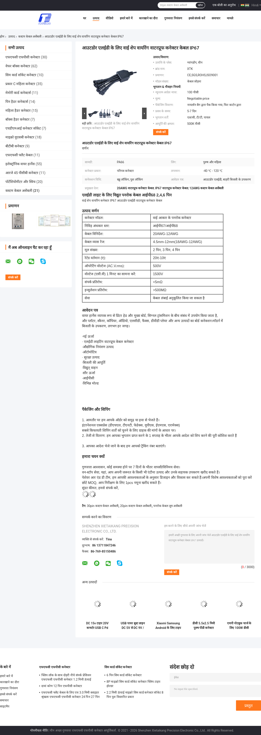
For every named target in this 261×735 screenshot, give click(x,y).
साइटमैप (5, 706)
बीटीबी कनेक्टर (14, 146)
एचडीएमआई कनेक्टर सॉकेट (23, 128)
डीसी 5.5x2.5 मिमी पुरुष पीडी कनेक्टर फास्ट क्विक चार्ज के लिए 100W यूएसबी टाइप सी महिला (203, 626)
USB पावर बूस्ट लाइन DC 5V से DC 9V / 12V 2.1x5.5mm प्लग (133, 626)
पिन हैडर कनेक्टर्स (16, 102)
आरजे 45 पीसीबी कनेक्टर (21, 173)
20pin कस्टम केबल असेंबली (136, 506)
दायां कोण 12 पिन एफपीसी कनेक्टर (61, 686)
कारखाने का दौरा (148, 18)
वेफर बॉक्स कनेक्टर (17, 66)
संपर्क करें (161, 132)
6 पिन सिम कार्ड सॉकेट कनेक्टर (124, 675)
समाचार (216, 18)
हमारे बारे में (126, 18)
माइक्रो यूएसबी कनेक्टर (19, 137)
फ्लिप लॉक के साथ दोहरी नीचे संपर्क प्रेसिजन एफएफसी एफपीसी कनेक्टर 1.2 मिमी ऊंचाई (66, 677)
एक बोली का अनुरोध (224, 5)
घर (84, 18)
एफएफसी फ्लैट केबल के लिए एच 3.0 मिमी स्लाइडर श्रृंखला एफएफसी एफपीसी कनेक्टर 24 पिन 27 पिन (70, 695)
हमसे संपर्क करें (197, 18)
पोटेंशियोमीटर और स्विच (20, 182)
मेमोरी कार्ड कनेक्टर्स (18, 93)
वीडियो (109, 18)
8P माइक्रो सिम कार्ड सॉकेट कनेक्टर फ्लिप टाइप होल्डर (133, 684)
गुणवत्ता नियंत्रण (173, 18)
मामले (230, 18)
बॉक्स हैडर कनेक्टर (17, 119)
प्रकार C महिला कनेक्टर (20, 84)
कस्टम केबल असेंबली (30, 36)
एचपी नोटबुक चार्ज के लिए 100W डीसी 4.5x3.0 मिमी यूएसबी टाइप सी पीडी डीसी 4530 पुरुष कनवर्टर (239, 626)
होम (2, 36)
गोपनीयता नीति (38, 730)
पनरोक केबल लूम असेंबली (167, 506)
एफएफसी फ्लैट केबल (19, 155)
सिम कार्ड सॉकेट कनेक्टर (20, 75)
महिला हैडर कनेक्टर (18, 111)
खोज (200, 5)
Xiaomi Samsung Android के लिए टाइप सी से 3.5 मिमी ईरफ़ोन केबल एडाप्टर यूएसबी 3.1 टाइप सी (168, 626)
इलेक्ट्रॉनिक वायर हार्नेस (20, 164)
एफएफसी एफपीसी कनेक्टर (22, 57)
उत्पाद (96, 18)
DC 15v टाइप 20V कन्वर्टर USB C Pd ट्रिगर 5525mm (97, 626)
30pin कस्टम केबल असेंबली (102, 506)
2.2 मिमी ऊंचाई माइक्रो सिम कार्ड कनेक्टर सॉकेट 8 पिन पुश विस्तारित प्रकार (135, 695)
